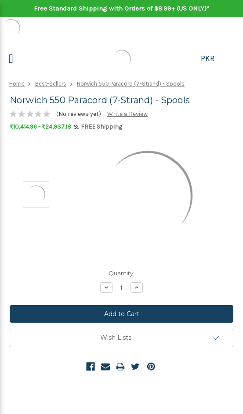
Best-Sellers (50, 83)
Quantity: (121, 273)
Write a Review (127, 114)
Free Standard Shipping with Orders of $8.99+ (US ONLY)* (122, 8)
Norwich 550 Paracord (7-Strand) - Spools (131, 83)
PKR (207, 58)
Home (17, 83)
